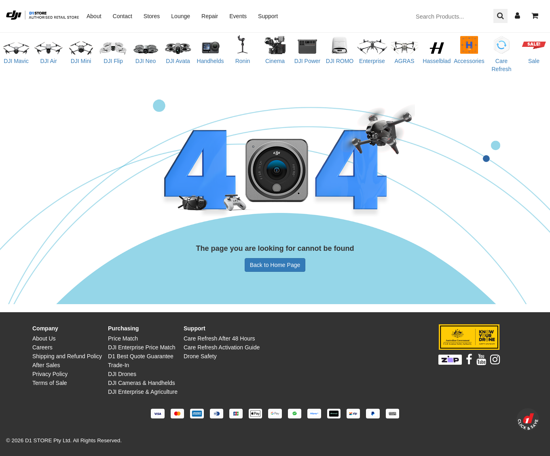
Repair (209, 16)
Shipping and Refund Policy (67, 356)
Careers (42, 347)
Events (238, 16)
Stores (152, 16)
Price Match (123, 338)
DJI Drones (122, 374)
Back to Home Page (275, 265)
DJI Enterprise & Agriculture (143, 392)
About (94, 16)
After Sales (46, 365)
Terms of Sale (49, 383)
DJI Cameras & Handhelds (141, 383)
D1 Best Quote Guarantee (140, 356)
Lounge (180, 16)
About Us (44, 338)
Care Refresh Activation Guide (222, 347)
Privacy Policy (50, 374)
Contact (122, 16)
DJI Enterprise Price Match (142, 347)
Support (268, 16)
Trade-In (118, 365)
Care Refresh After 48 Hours (219, 338)
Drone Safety (200, 356)
